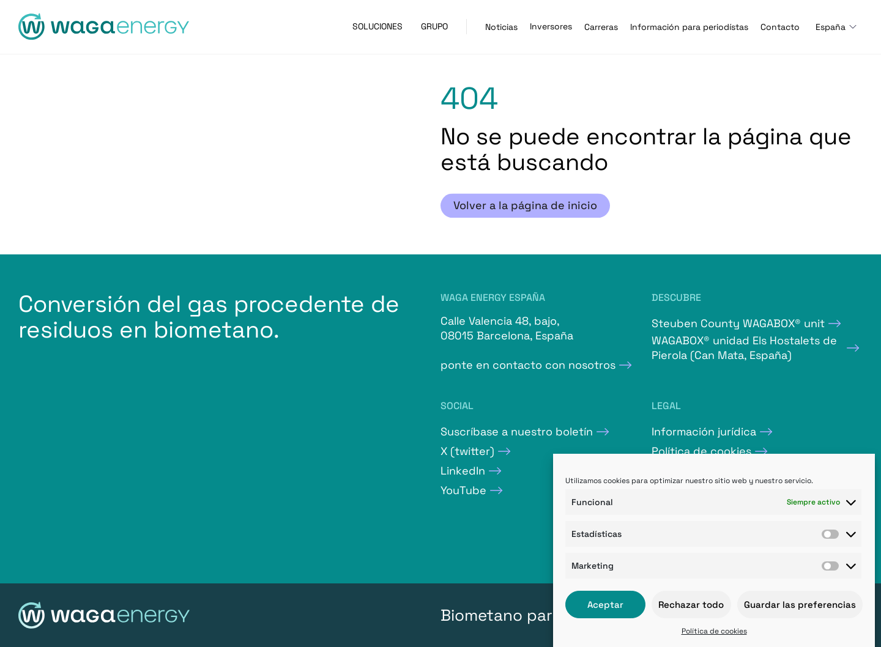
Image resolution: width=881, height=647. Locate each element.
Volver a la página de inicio (525, 206)
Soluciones (377, 26)
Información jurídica (704, 431)
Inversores (551, 26)
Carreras (601, 26)
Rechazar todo (691, 604)
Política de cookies (714, 631)
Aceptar (605, 604)
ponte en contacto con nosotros (528, 365)
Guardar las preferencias (800, 604)
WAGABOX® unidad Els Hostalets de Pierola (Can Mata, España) (744, 347)
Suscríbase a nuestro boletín (517, 431)
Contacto (780, 26)
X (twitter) (467, 451)
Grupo (434, 26)
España (831, 26)
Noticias (501, 26)
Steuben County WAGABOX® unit (738, 323)
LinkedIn (463, 471)
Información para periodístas (689, 26)
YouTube (463, 490)
